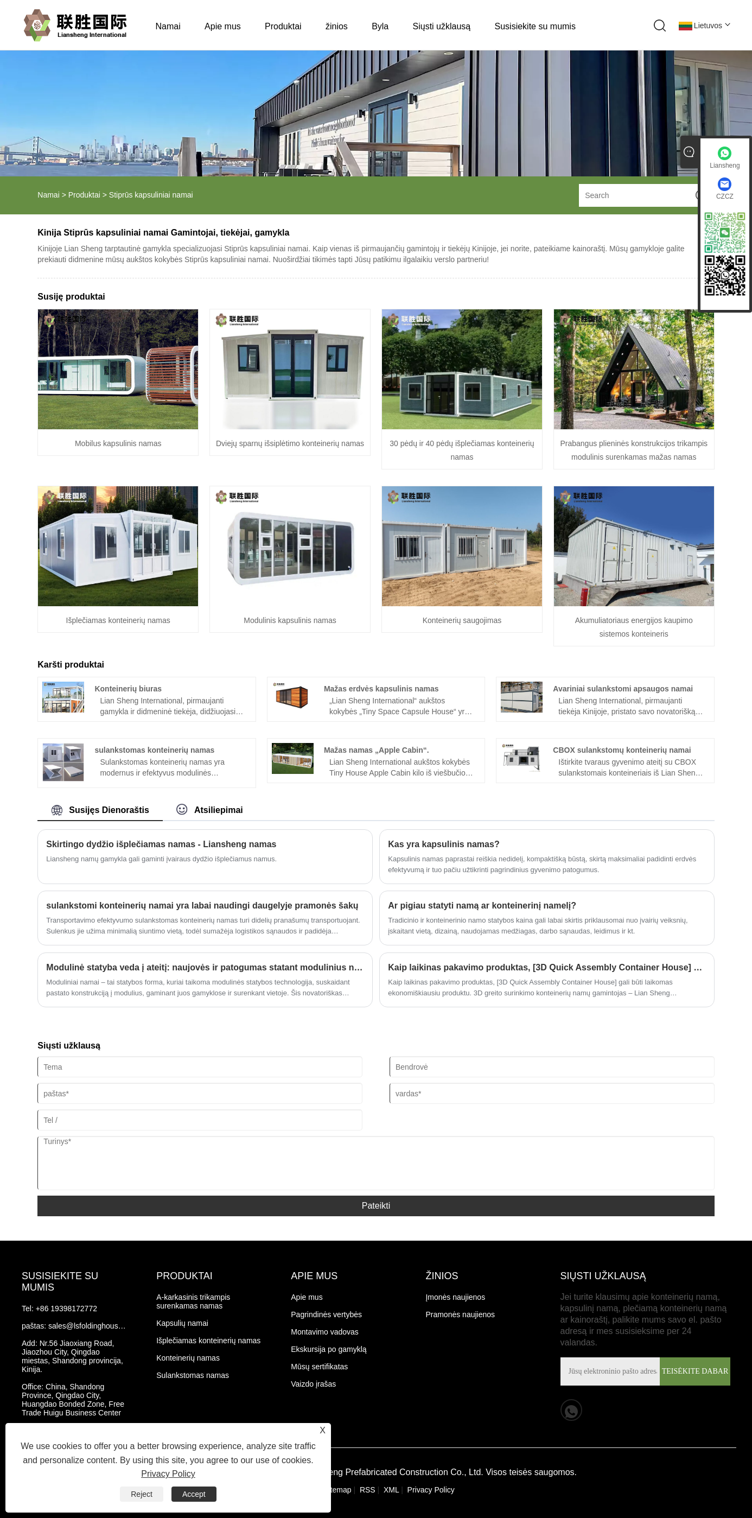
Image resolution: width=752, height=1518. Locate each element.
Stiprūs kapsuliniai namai (151, 194)
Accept (194, 1494)
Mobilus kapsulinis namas (118, 443)
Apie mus (223, 26)
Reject (141, 1494)
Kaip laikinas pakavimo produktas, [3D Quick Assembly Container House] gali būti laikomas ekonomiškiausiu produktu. (546, 967)
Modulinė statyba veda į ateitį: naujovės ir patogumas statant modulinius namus (205, 967)
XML (391, 1489)
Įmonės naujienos (455, 1297)
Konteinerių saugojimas (462, 620)
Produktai (283, 26)
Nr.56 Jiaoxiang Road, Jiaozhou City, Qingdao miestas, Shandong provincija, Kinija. (73, 1356)
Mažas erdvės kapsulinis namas (381, 688)
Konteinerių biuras (128, 688)
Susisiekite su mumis (535, 26)
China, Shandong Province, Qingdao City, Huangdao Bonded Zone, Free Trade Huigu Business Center (74, 1399)
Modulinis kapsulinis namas (290, 620)
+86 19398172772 (66, 1308)
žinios (337, 26)
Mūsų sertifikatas (319, 1366)
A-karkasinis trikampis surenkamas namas (194, 1301)
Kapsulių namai (182, 1323)
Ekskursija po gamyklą (328, 1349)
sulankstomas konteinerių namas (154, 750)
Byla (380, 26)
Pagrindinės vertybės (326, 1314)
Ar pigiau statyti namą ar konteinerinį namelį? (482, 905)
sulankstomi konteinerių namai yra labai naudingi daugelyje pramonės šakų (202, 905)
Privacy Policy (431, 1489)
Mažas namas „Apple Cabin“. (376, 750)
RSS (367, 1489)
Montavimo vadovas (325, 1332)
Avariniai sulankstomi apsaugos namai (623, 688)
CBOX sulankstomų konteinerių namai (622, 750)
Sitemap (337, 1489)
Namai (168, 26)
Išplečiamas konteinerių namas (118, 620)
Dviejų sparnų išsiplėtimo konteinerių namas (290, 443)
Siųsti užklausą (442, 26)
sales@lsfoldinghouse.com (93, 1326)
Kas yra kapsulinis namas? (443, 844)
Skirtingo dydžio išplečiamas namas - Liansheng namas (161, 844)
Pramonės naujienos (460, 1314)
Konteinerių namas (188, 1358)
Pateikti (376, 1205)
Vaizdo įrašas (313, 1384)
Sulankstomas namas (192, 1375)
